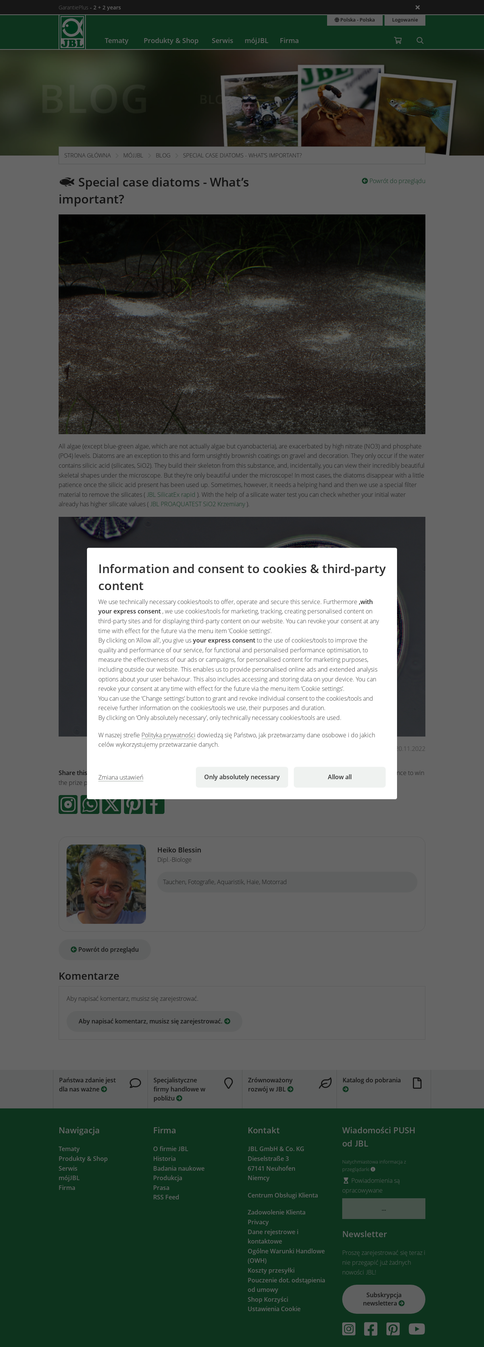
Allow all (340, 777)
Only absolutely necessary (242, 777)
